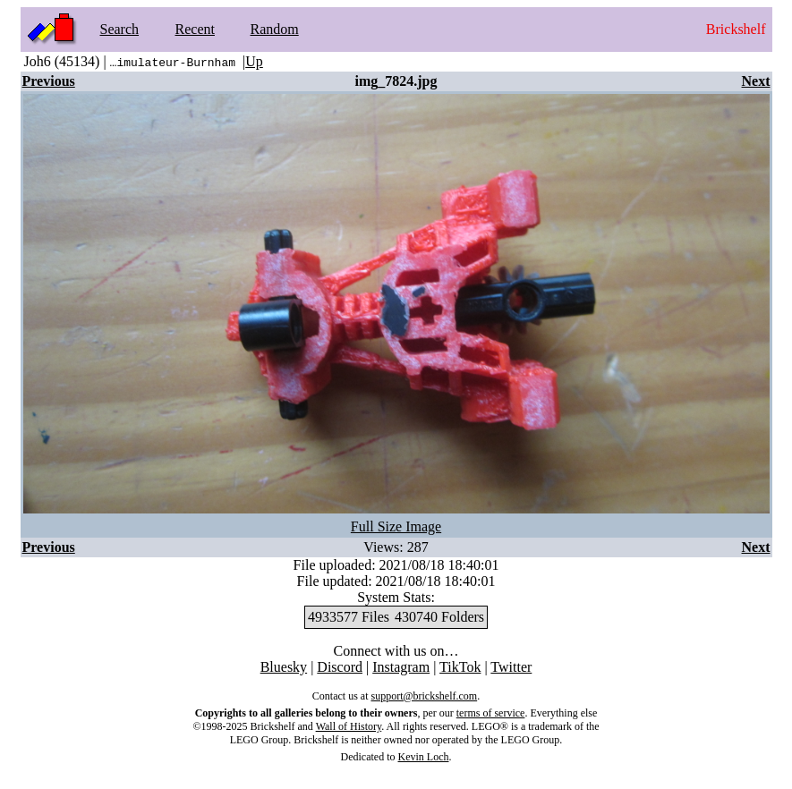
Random (275, 29)
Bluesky (283, 666)
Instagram (401, 666)
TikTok (460, 666)
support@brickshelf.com (423, 696)
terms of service (490, 713)
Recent (195, 29)
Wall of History (349, 726)
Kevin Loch (423, 757)
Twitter (511, 666)
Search (120, 29)
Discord (339, 666)
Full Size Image (396, 526)
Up (254, 61)
